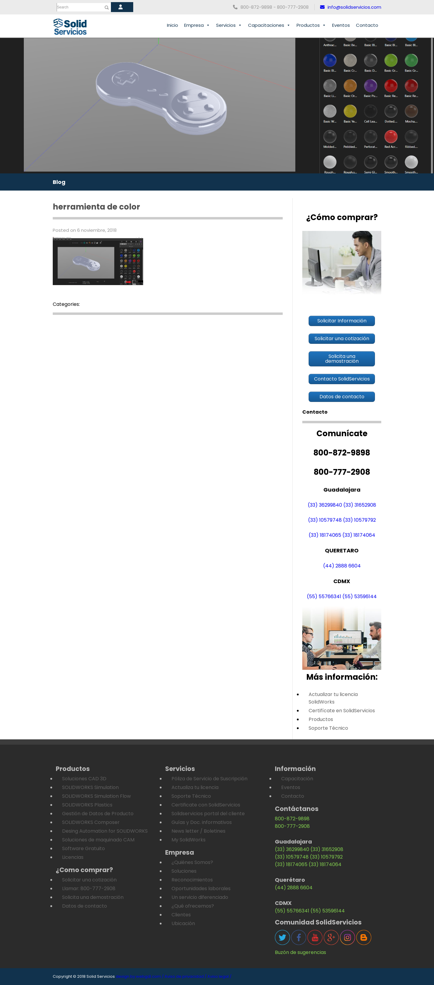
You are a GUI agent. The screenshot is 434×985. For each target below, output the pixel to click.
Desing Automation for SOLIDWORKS (105, 831)
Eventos (341, 25)
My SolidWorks (188, 839)
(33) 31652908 (359, 505)
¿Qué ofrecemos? (192, 906)
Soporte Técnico (328, 728)
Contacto (367, 25)
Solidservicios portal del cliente (208, 813)
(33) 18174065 (325, 535)
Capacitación (297, 778)
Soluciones (184, 871)
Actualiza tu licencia (195, 787)
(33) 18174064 (358, 535)
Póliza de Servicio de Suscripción (209, 778)
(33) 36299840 (325, 505)
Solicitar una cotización (89, 879)
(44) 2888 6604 (342, 565)
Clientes (181, 914)
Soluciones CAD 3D (84, 778)
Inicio (172, 25)
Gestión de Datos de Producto (98, 813)
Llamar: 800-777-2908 (88, 888)
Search (62, 7)
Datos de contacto (84, 906)
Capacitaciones (269, 25)
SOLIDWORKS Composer (91, 822)
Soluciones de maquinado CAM (98, 839)
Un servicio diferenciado (199, 897)
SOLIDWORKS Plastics (87, 804)
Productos (311, 25)
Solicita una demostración (93, 897)
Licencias (72, 857)
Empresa (197, 25)
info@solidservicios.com (350, 7)
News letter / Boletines (198, 831)
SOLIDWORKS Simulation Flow (96, 796)
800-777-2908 (292, 826)
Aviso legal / (219, 976)
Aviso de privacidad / (185, 976)
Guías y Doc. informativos (201, 822)
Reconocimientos (192, 879)
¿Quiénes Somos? (192, 862)
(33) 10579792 (359, 520)
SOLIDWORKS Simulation (90, 787)
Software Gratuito (83, 848)
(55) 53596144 (359, 596)
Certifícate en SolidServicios (342, 710)
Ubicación (183, 923)
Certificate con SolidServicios (205, 804)
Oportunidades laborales (201, 888)
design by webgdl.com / (140, 976)
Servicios (229, 25)
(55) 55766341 (324, 596)
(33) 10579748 (325, 520)
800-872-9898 (292, 818)
